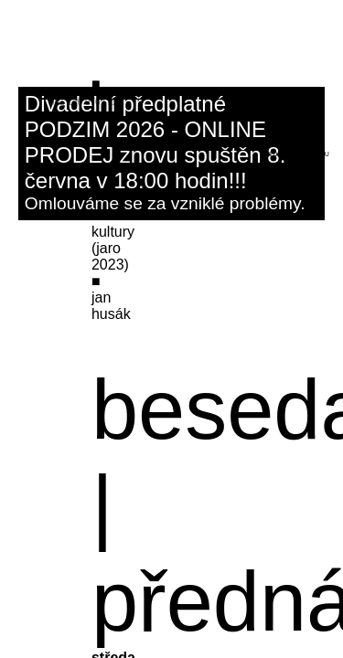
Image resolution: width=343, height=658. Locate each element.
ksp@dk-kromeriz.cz (91, 92)
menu (319, 154)
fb (111, 102)
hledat (273, 154)
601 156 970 (75, 102)
